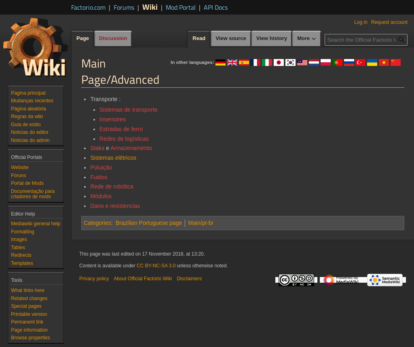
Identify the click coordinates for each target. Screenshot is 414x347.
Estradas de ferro (121, 129)
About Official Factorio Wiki (143, 278)
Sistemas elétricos (113, 157)
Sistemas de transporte (128, 109)
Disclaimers (189, 278)
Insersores (112, 119)
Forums (124, 7)
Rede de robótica (111, 186)
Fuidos (98, 177)
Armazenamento (131, 148)
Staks (97, 148)
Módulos (101, 196)
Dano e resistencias (115, 206)
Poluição (101, 167)
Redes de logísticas (124, 138)
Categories (97, 223)
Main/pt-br (200, 223)
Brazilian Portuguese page (149, 223)
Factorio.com (88, 7)
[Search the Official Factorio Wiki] (366, 40)
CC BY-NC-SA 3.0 (156, 266)
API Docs (216, 7)
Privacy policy (94, 278)
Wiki (150, 7)
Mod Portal (181, 7)
